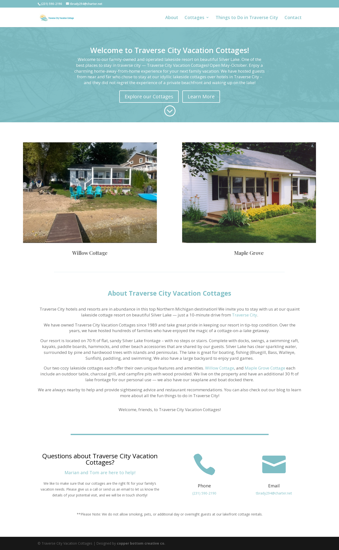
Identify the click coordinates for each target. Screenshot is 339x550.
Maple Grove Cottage (265, 368)
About (171, 18)
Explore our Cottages (149, 96)
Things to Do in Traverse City (247, 18)
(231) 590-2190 (204, 493)
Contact (293, 18)
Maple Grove (249, 247)
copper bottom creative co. (141, 543)
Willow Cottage (90, 247)
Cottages (194, 18)
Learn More (201, 96)
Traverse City (244, 315)
